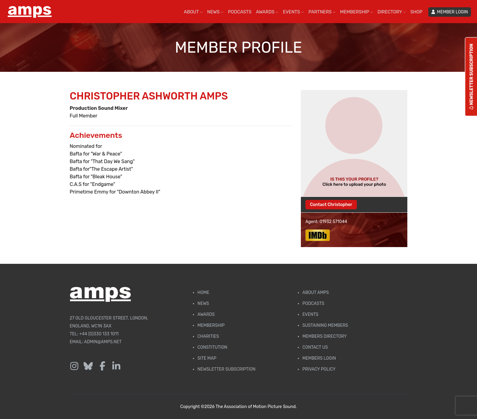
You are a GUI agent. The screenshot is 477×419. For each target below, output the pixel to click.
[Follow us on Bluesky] (88, 366)
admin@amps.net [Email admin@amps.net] (102, 341)
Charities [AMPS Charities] (208, 336)
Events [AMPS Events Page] (310, 314)
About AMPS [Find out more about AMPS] (315, 292)
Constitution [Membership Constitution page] (212, 347)
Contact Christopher (331, 204)
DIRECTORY (392, 12)
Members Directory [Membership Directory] (324, 336)
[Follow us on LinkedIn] (116, 366)
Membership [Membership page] (211, 325)
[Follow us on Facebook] (102, 366)
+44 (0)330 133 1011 (99, 334)
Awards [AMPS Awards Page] (206, 314)
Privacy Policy (319, 369)
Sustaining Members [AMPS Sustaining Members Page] (325, 325)
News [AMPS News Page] (203, 303)
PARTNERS (322, 12)
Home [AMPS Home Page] (203, 292)
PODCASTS (239, 12)
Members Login (319, 358)
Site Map (206, 358)
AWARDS (267, 12)
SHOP (416, 12)
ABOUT (193, 12)
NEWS (215, 12)
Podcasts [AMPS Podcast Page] (313, 303)
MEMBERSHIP (356, 12)
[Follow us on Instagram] (74, 366)
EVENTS (293, 12)
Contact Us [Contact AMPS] (315, 347)
